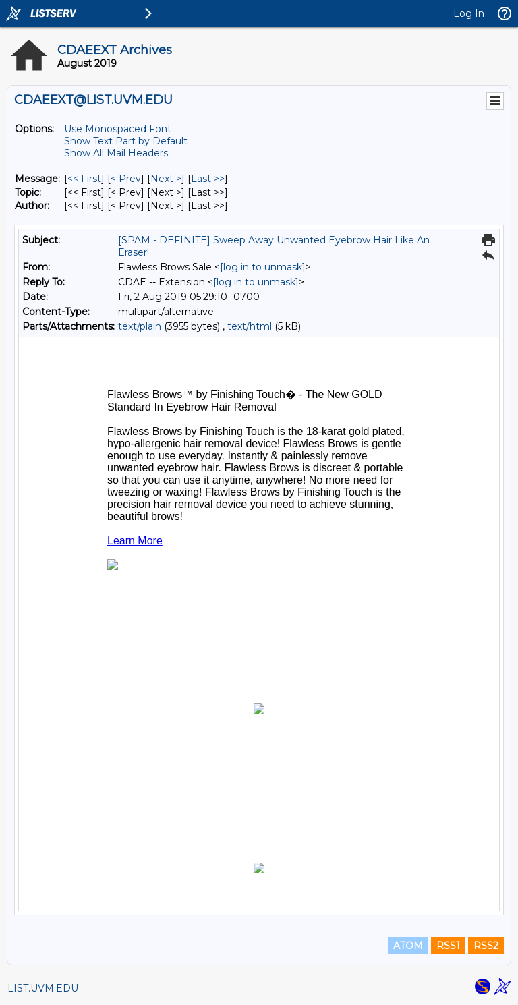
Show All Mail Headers (116, 153)
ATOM (408, 946)
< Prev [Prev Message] (126, 179)
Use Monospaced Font (117, 129)
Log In (468, 13)
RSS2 (485, 946)
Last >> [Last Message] (208, 179)
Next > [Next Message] (165, 179)
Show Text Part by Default (126, 141)
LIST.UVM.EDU (42, 988)
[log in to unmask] (263, 267)
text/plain (139, 326)
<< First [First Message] (84, 179)
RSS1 (448, 946)
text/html (249, 326)
